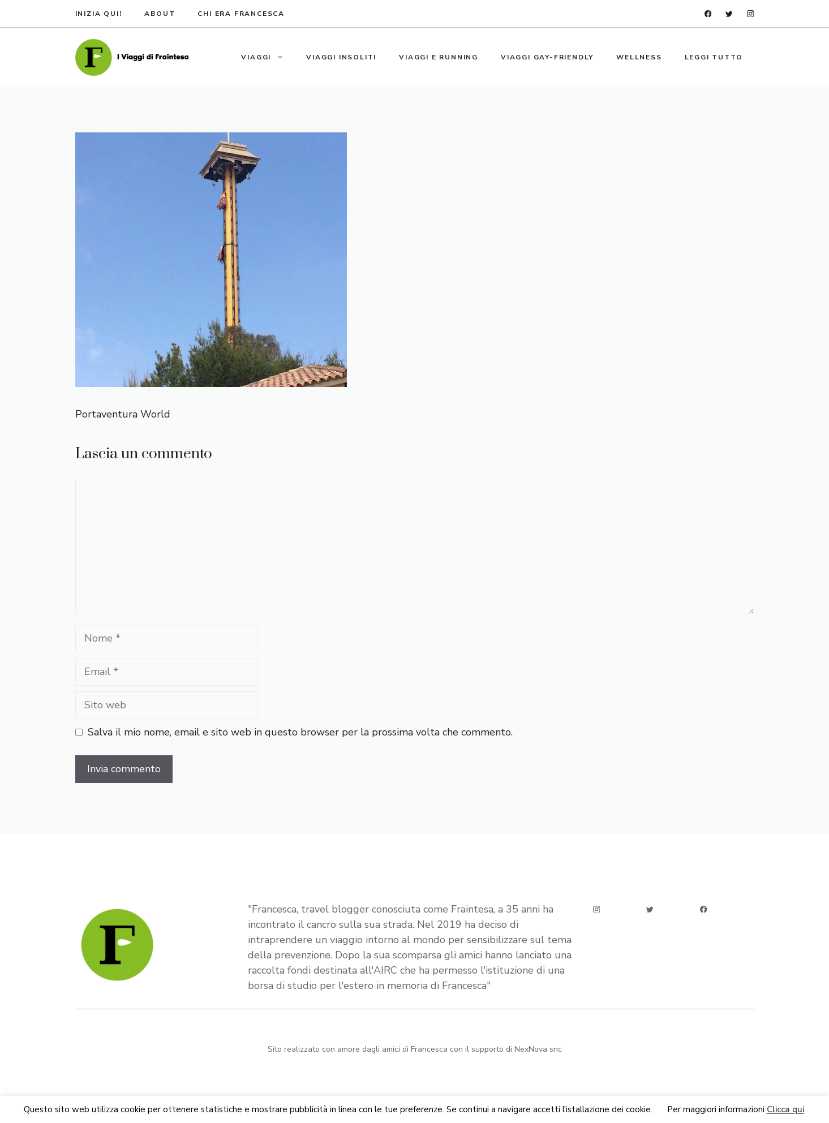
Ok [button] (660, 1110)
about (159, 13)
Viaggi (268, 57)
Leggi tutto (714, 57)
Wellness (639, 57)
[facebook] (708, 14)
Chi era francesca (241, 13)
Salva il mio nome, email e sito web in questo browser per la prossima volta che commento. (300, 732)
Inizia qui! (98, 13)
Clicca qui (785, 1110)
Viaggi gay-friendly (547, 57)
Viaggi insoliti (341, 57)
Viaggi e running (438, 57)
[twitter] (729, 14)
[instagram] (750, 14)
